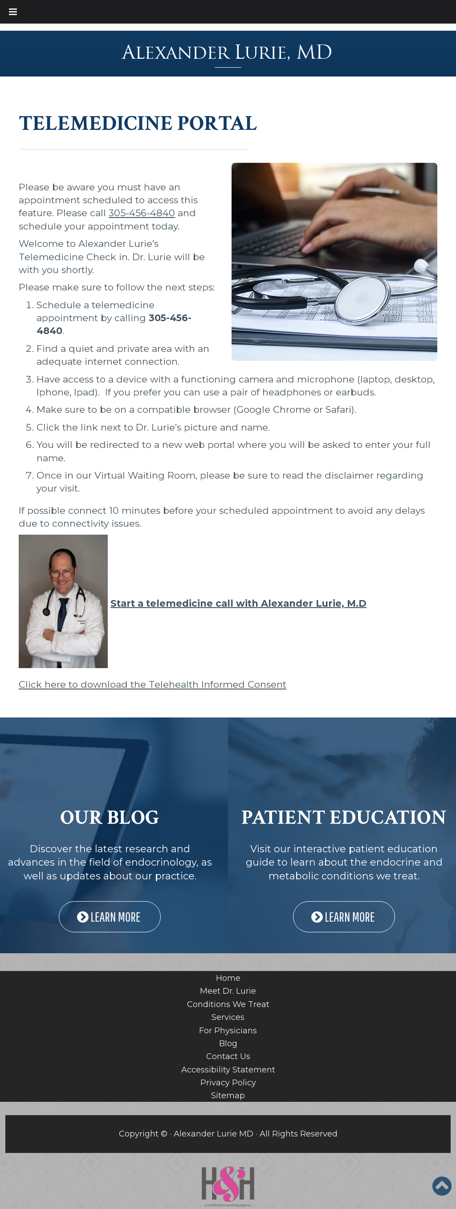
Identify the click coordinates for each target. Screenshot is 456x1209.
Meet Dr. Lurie (228, 991)
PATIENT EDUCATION (344, 817)
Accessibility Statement (228, 1070)
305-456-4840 (142, 212)
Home (228, 978)
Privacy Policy (228, 1083)
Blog (228, 1043)
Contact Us (228, 1056)
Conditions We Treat (228, 1004)
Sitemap (228, 1095)
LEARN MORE (109, 916)
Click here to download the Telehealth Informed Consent (152, 684)
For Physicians (228, 1031)
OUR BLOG (109, 817)
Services (228, 1017)
